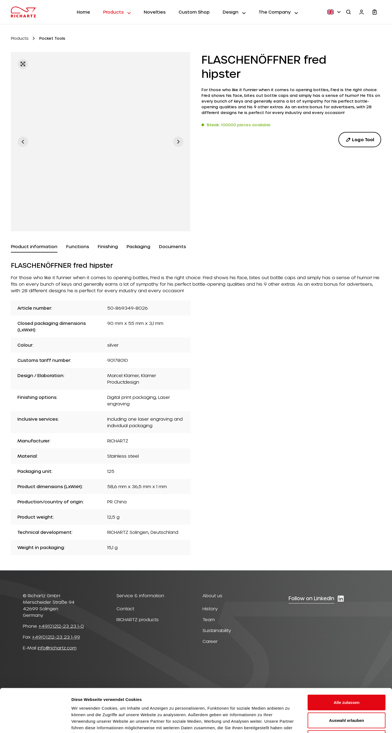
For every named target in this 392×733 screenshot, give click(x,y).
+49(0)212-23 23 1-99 (56, 636)
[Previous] (22, 141)
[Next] (178, 141)
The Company (278, 12)
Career (210, 641)
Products (117, 12)
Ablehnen (346, 697)
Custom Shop (194, 11)
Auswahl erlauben (346, 679)
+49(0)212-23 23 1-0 (61, 626)
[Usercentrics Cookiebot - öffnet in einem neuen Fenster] (35, 722)
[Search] (348, 12)
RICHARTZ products (138, 619)
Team (209, 619)
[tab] (34, 246)
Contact (125, 608)
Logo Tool (359, 140)
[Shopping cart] (374, 12)
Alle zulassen (346, 661)
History (210, 608)
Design (234, 12)
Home (83, 11)
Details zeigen (289, 722)
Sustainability (217, 630)
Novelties (155, 11)
